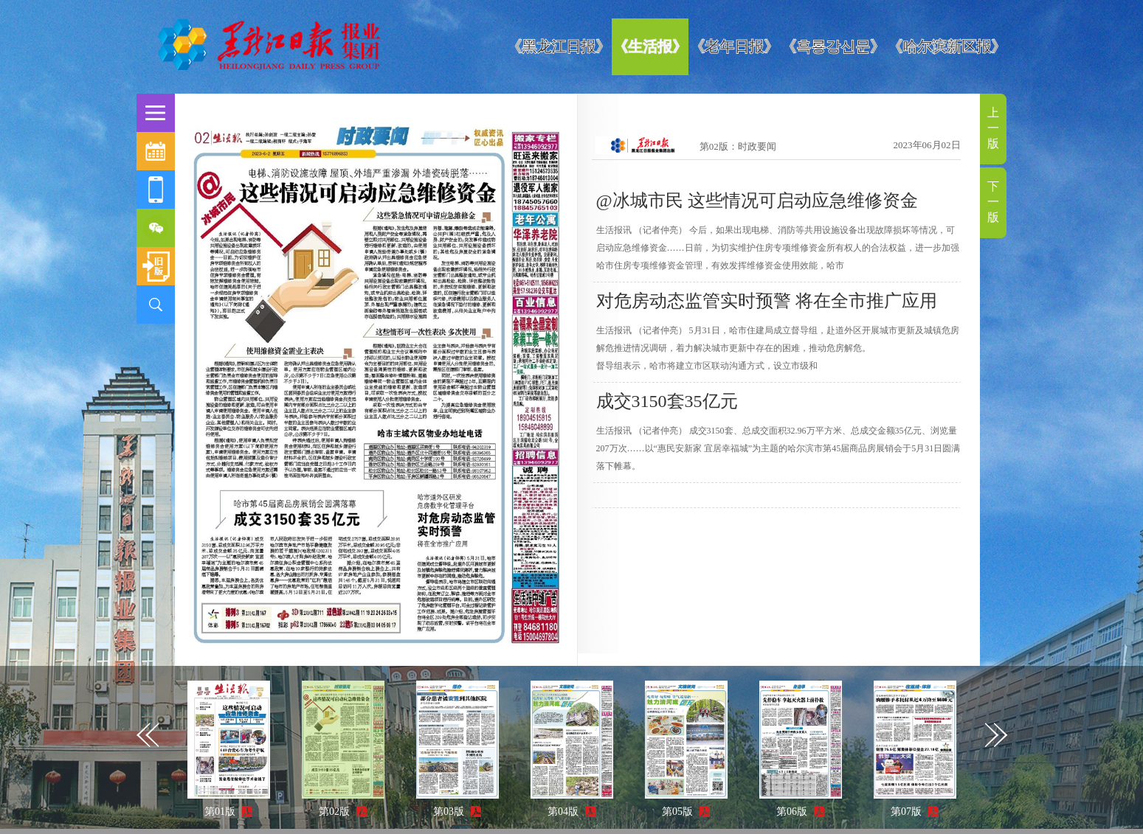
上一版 (993, 128)
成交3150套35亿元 (667, 401)
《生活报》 (650, 46)
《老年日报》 (734, 46)
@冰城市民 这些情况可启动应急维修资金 (757, 200)
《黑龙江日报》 (558, 46)
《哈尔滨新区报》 (947, 46)
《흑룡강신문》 (833, 46)
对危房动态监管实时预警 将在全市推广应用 (766, 300)
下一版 (993, 201)
